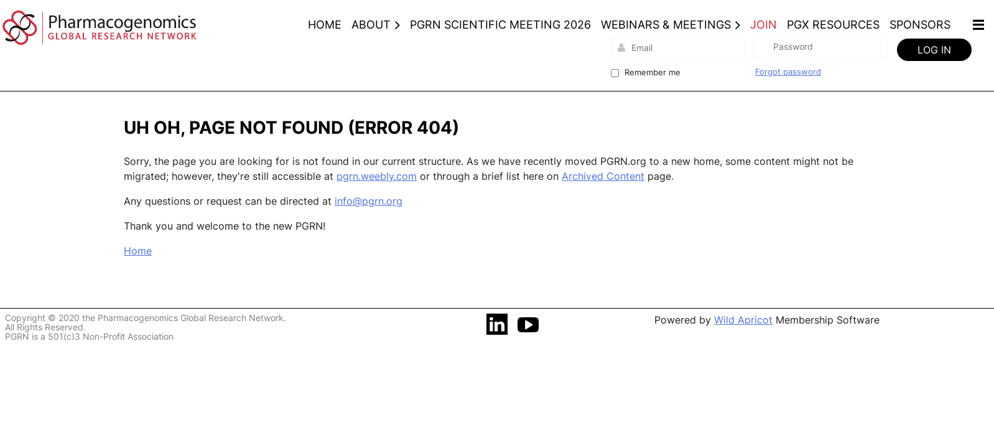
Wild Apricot (743, 320)
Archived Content (603, 176)
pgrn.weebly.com (377, 176)
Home (138, 251)
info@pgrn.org (368, 201)
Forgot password (788, 72)
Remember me (652, 72)
